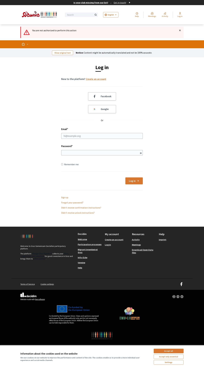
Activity (136, 239)
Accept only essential (168, 356)
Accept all (168, 351)
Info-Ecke (82, 257)
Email (102, 133)
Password (67, 146)
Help (80, 267)
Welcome (82, 239)
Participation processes (89, 244)
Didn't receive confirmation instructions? (81, 207)
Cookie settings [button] (47, 284)
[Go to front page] (40, 15)
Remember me (70, 164)
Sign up (64, 197)
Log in (134, 181)
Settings (168, 362)
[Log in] (180, 14)
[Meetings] (152, 14)
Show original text (62, 53)
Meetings (136, 244)
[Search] (81, 14)
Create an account (96, 79)
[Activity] (165, 14)
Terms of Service (27, 284)
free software (40, 299)
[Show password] (141, 153)
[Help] (137, 14)
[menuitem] (90, 239)
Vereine (81, 262)
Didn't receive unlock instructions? (78, 212)
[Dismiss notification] (179, 30)
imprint (162, 239)
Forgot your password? (72, 202)
